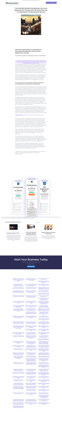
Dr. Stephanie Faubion (19, 115)
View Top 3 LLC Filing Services (51, 2)
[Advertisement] (29, 42)
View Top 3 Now (31, 267)
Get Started (32, 194)
